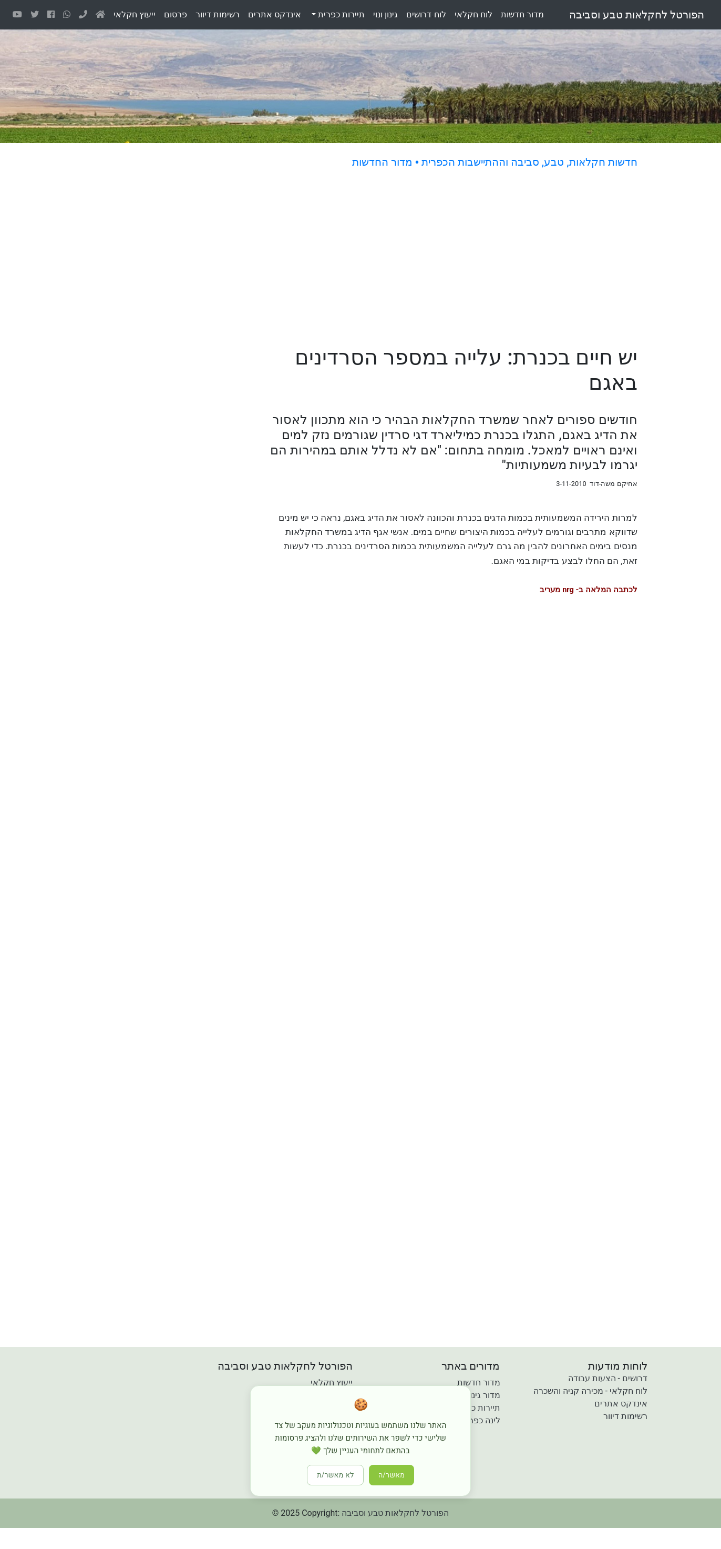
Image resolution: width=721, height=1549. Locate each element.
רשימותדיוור (217, 14)
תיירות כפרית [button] (340, 14)
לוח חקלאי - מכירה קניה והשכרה (590, 1391)
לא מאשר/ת (335, 1475)
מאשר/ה (391, 1475)
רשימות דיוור (625, 1416)
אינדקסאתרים (274, 14)
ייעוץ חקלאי (332, 1383)
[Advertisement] (417, 258)
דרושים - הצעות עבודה (607, 1378)
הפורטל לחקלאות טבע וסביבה (636, 14)
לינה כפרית (480, 1420)
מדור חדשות (478, 1383)
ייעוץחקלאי (135, 14)
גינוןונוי (385, 14)
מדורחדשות (522, 14)
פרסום (175, 14)
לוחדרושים (426, 14)
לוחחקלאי (473, 14)
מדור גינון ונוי (478, 1395)
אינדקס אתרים (620, 1404)
